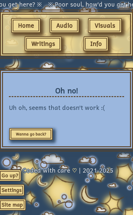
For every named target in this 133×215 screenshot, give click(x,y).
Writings (43, 43)
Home (26, 25)
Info (96, 43)
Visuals (105, 25)
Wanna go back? (31, 134)
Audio (64, 25)
